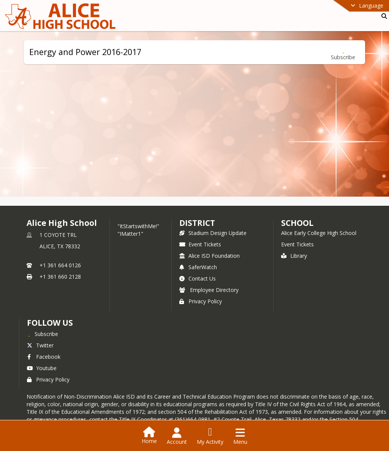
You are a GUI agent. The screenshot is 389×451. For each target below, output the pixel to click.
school (297, 223)
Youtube (42, 368)
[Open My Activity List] (210, 436)
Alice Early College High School (318, 233)
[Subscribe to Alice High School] (42, 334)
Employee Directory (209, 289)
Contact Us (197, 278)
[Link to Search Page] (382, 16)
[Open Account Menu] (177, 436)
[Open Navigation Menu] (240, 436)
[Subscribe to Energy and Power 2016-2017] (343, 52)
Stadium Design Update (213, 233)
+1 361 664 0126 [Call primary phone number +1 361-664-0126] (60, 265)
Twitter (40, 345)
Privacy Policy (200, 301)
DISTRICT (197, 223)
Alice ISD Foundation (209, 255)
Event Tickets (200, 244)
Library (294, 255)
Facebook (43, 356)
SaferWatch (198, 267)
